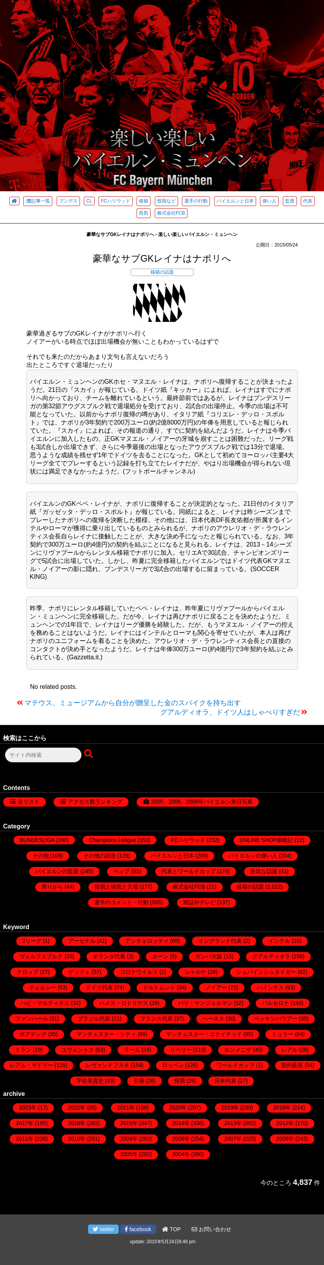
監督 (290, 201)
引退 (138, 1081)
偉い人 (269, 201)
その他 (41, 856)
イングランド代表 (220, 941)
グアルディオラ (271, 956)
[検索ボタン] (89, 754)
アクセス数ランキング (95, 801)
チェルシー (42, 987)
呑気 (143, 213)
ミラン (23, 1050)
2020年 (178, 1107)
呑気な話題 (263, 871)
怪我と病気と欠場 (116, 887)
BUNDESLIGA (37, 840)
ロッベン (173, 1065)
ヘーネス (213, 1018)
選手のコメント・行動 (121, 902)
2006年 (285, 1139)
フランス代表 (156, 1018)
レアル (289, 1050)
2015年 (129, 1123)
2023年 (27, 1107)
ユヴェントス (77, 1050)
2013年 (233, 1123)
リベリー (181, 1050)
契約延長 (292, 1065)
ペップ (121, 871)
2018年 (282, 1107)
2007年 (233, 1139)
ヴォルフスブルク (41, 956)
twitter (103, 1229)
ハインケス (270, 987)
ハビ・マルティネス (45, 1003)
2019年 (230, 1107)
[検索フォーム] (43, 755)
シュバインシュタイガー (266, 972)
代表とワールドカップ (188, 871)
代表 (307, 201)
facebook (138, 1229)
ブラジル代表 (94, 1018)
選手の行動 (196, 201)
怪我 (179, 1081)
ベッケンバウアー (276, 1018)
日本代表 (225, 1081)
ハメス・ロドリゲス (123, 1003)
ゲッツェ (79, 972)
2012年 (285, 1123)
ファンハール (32, 1018)
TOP (171, 1229)
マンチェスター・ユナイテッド (204, 1034)
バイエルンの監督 (57, 871)
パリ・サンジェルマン (205, 1003)
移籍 (143, 201)
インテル (279, 941)
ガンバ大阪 (208, 956)
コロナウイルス (139, 972)
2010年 (76, 1139)
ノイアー (216, 987)
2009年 (129, 1139)
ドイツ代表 (99, 987)
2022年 (76, 1107)
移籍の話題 (162, 272)
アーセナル (81, 941)
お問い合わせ (211, 1229)
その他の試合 (99, 856)
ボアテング (33, 1034)
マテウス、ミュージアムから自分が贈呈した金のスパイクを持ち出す (132, 703)
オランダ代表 (109, 956)
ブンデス (68, 201)
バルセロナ (275, 1003)
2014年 (181, 1123)
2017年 (24, 1123)
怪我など (166, 201)
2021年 (126, 1107)
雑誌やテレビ (199, 902)
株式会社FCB (171, 213)
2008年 (181, 1139)
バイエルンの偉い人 (253, 856)
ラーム (132, 1050)
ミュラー (282, 1034)
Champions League (112, 840)
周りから (52, 887)
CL (89, 201)
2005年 (129, 1154)
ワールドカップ (236, 1065)
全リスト (29, 801)
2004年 (181, 1154)
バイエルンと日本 (235, 201)
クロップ (27, 972)
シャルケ (195, 972)
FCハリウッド (115, 201)
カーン (160, 956)
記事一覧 (38, 201)
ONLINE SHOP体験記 (266, 840)
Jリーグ (32, 941)
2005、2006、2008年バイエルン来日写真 (201, 801)
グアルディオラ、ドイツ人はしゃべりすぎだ (230, 712)
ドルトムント (159, 987)
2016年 (76, 1123)
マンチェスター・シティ (106, 1034)
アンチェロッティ (147, 941)
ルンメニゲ (237, 1050)
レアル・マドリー (31, 1065)
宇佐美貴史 (90, 1081)
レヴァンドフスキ (107, 1065)
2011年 (24, 1139)
